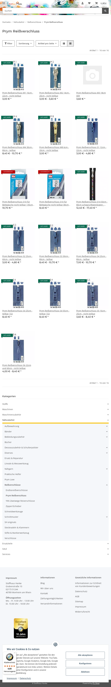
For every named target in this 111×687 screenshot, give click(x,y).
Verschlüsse (10, 538)
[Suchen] (105, 11)
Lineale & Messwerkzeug (16, 463)
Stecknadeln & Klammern (17, 527)
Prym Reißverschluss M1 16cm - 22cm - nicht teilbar (17, 94)
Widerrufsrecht (82, 611)
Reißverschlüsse (13, 484)
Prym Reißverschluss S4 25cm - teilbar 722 (17, 312)
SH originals (10, 522)
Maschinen (7, 409)
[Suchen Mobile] (52, 11)
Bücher (8, 442)
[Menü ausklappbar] (3, 2)
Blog (42, 583)
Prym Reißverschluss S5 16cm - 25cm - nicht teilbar (91, 312)
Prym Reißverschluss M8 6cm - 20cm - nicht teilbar (54, 149)
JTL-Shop (95, 683)
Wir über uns (46, 588)
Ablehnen (85, 672)
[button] (82, 3)
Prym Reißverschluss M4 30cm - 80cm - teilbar (17, 149)
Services (6, 554)
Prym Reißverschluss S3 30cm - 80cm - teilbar (54, 258)
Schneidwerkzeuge (14, 511)
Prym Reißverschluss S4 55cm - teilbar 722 (54, 312)
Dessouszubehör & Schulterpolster (21, 447)
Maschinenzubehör (11, 414)
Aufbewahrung (12, 426)
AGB (77, 596)
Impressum (12, 678)
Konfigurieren (85, 663)
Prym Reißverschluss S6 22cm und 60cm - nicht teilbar (16, 367)
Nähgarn (9, 468)
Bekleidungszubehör (15, 436)
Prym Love (9, 479)
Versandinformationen (51, 603)
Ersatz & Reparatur (14, 458)
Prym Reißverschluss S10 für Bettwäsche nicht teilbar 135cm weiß (17, 203)
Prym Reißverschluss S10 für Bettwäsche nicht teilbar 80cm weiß (54, 203)
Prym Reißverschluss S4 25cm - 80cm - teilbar (91, 258)
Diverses (9, 452)
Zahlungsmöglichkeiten (51, 598)
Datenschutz (25, 678)
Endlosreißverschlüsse (17, 490)
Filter (8, 43)
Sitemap (79, 601)
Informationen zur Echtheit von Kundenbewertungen (88, 585)
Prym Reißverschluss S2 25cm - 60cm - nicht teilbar (17, 258)
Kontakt (44, 593)
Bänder (8, 431)
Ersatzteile (7, 543)
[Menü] (14, 653)
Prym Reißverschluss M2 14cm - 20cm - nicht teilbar (54, 94)
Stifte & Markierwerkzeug (17, 532)
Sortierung (24, 43)
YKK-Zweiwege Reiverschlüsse (20, 500)
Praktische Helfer (13, 474)
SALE (4, 548)
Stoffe (5, 404)
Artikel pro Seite (46, 43)
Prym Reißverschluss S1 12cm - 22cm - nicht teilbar (91, 149)
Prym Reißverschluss (16, 495)
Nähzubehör (8, 420)
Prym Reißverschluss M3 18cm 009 (91, 94)
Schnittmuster (11, 516)
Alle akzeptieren (85, 655)
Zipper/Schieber (13, 506)
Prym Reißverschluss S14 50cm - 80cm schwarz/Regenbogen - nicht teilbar (92, 203)
